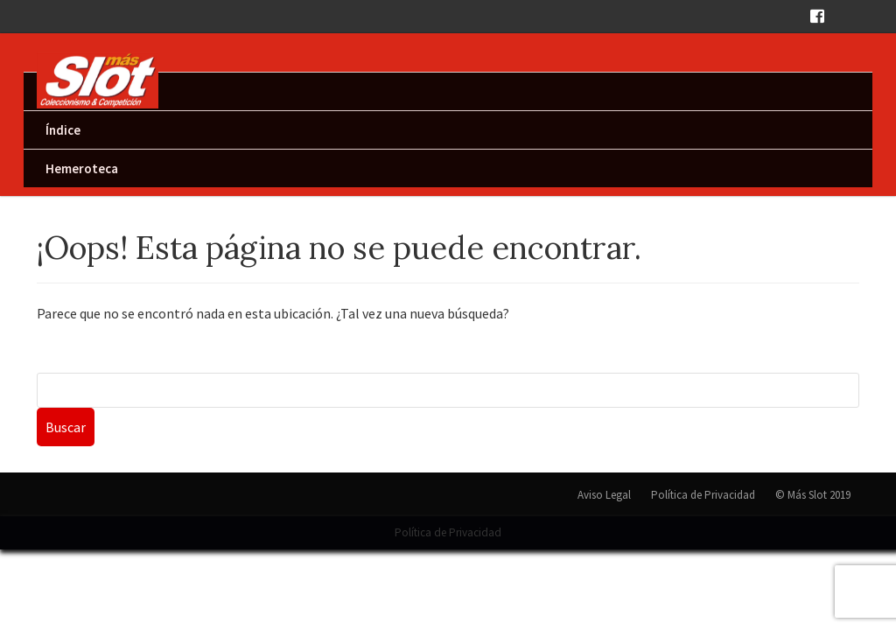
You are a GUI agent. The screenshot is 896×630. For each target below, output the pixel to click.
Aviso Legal (604, 494)
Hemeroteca (82, 168)
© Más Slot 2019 (812, 494)
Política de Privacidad (703, 494)
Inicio (61, 91)
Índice (63, 130)
